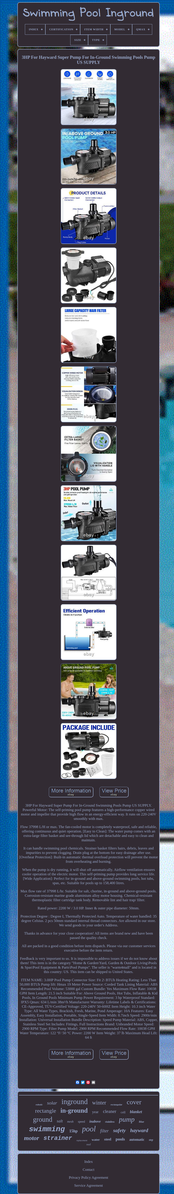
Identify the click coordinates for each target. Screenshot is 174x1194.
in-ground (74, 1110)
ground (42, 1119)
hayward (139, 1130)
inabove (95, 1121)
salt (60, 1121)
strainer (58, 1138)
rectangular (116, 1104)
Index (88, 1162)
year (95, 1112)
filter (104, 1130)
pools (120, 1139)
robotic (39, 1104)
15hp (73, 1131)
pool (89, 1129)
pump (127, 1119)
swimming (47, 1129)
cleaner (109, 1111)
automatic (136, 1139)
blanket (136, 1112)
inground (74, 1102)
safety (119, 1130)
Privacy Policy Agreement (88, 1177)
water (96, 1139)
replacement (81, 1140)
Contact (88, 1169)
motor (31, 1138)
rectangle (45, 1111)
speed (81, 1121)
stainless (110, 1121)
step (151, 1139)
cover (134, 1102)
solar (52, 1103)
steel (107, 1139)
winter (99, 1103)
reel (88, 1144)
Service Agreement (88, 1185)
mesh (70, 1121)
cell (123, 1112)
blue (141, 1121)
